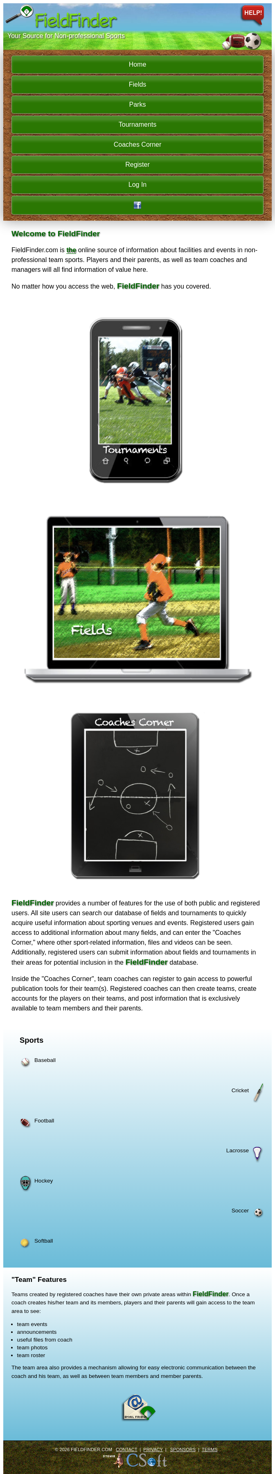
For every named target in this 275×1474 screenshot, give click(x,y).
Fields (138, 84)
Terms (210, 1449)
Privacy (152, 1449)
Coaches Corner (138, 144)
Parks (137, 104)
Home (138, 64)
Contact (126, 1449)
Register (137, 164)
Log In (137, 184)
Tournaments (138, 124)
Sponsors (183, 1449)
